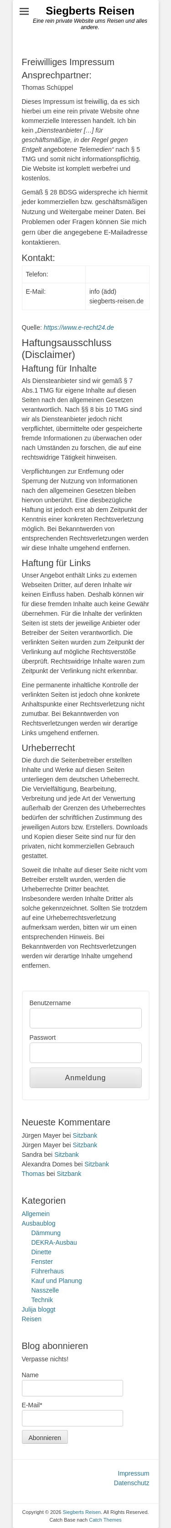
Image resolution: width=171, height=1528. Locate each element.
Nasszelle (45, 1290)
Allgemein (36, 1213)
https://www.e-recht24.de (79, 327)
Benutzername (50, 1003)
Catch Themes (105, 1520)
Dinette (41, 1252)
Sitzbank (85, 1135)
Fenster (42, 1261)
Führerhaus (47, 1271)
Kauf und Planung (56, 1280)
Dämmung (46, 1233)
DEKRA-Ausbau (54, 1242)
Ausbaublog (39, 1223)
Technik (42, 1299)
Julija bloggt (39, 1309)
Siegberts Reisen (90, 11)
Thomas (33, 1173)
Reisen (32, 1319)
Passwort (43, 1037)
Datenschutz (132, 1483)
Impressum (133, 1473)
